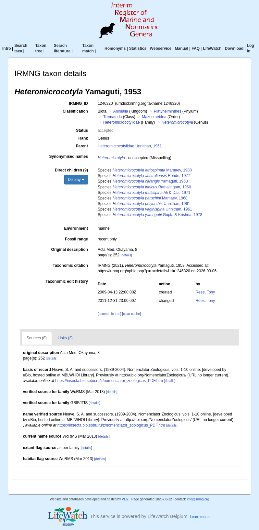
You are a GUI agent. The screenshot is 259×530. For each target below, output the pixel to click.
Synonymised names (68, 156)
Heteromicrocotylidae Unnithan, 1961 (130, 146)
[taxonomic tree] (109, 314)
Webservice (161, 48)
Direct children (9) (71, 170)
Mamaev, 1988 (152, 170)
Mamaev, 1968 (150, 198)
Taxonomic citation (70, 265)
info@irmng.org (198, 499)
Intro (6, 48)
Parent (82, 146)
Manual (181, 48)
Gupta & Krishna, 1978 (157, 214)
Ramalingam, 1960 (152, 187)
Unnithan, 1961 (151, 203)
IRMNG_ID (78, 103)
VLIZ (125, 499)
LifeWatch (212, 48)
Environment (76, 228)
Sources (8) (37, 338)
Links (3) (65, 338)
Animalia (120, 111)
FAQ (195, 48)
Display (76, 179)
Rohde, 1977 (151, 175)
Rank (83, 138)
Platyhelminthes (167, 111)
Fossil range (76, 239)
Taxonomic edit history (66, 281)
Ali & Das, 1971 (151, 192)
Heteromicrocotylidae (121, 122)
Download (234, 48)
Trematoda (112, 117)
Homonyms (115, 48)
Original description (69, 249)
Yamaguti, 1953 (150, 181)
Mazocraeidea (154, 117)
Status (82, 130)
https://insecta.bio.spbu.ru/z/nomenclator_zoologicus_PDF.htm (109, 380)
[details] (126, 255)
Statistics (137, 48)
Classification (75, 111)
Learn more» (200, 517)
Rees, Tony (205, 292)
